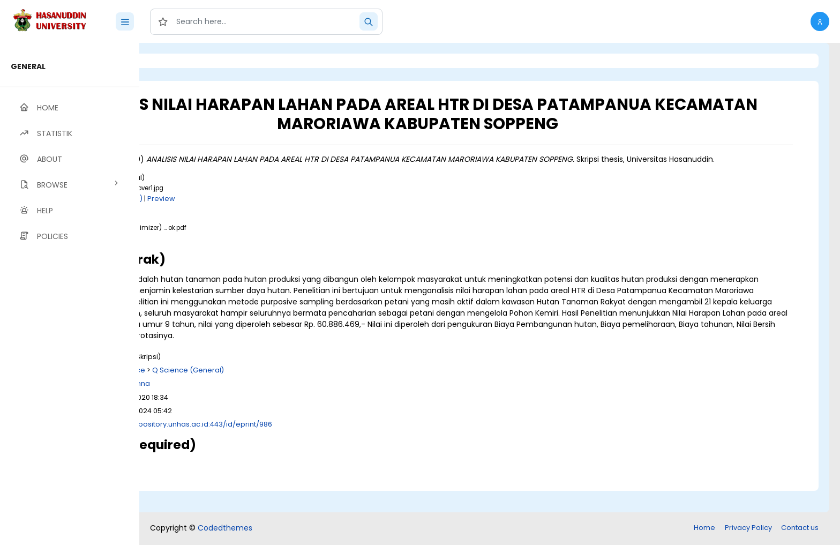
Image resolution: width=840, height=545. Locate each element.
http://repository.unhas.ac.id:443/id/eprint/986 (324, 446)
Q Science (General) (322, 392)
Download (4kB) (248, 209)
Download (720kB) (237, 249)
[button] (820, 21)
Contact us (800, 528)
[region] (69, 294)
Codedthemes (225, 529)
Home (704, 528)
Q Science (261, 392)
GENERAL (28, 66)
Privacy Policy (748, 528)
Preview (295, 209)
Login (185, 60)
